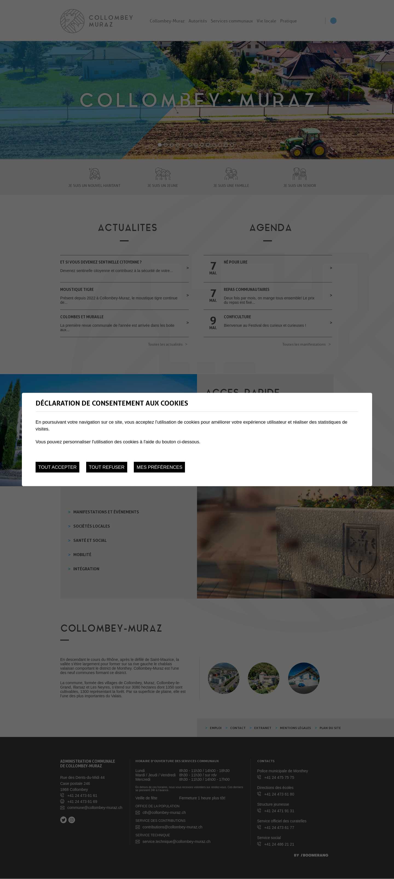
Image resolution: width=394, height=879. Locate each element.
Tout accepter (57, 467)
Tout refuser (106, 467)
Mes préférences (159, 467)
